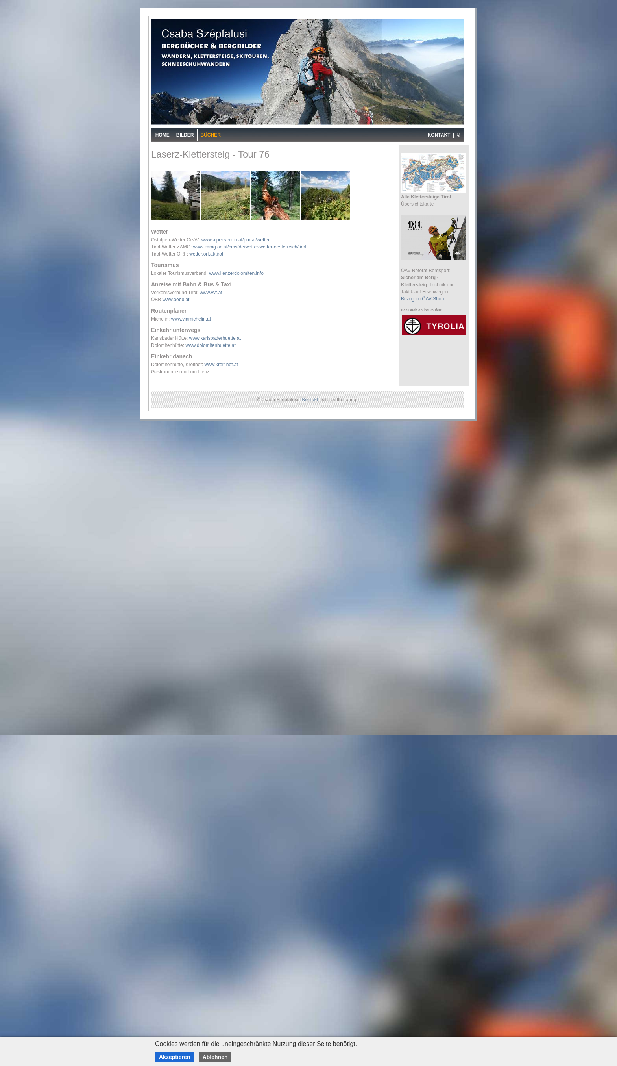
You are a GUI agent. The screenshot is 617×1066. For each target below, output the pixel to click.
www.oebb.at (176, 299)
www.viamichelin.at (191, 319)
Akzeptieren (174, 1057)
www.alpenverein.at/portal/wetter (235, 240)
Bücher (211, 135)
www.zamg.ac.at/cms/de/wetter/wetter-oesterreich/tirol (249, 247)
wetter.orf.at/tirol (206, 254)
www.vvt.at (211, 292)
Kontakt (310, 399)
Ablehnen (215, 1057)
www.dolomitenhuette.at (210, 345)
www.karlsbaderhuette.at (215, 338)
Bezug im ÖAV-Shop (422, 299)
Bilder (185, 135)
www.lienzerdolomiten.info (236, 273)
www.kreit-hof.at (221, 364)
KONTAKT (439, 135)
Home (162, 135)
